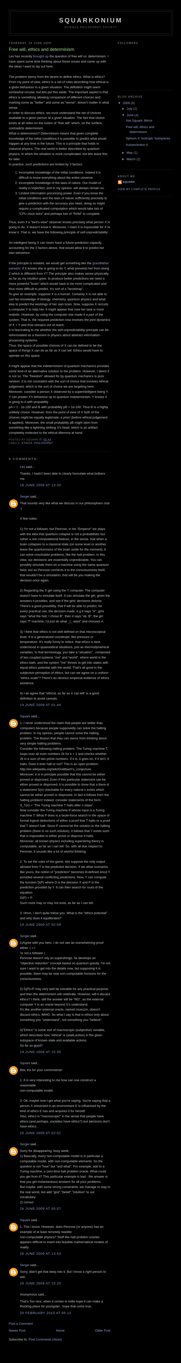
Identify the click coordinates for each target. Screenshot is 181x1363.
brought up (41, 56)
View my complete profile (139, 189)
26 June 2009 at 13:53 (40, 1253)
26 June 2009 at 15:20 (40, 1283)
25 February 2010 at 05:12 (46, 1313)
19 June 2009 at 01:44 (40, 705)
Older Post (102, 1330)
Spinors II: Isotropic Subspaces (148, 138)
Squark (25, 716)
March (131, 159)
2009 (127, 103)
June (130, 115)
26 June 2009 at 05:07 (40, 1208)
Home (60, 1330)
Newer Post (17, 1330)
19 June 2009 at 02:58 (40, 924)
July (130, 108)
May (130, 152)
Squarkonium (91, 20)
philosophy (43, 443)
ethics (27, 443)
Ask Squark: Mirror (139, 120)
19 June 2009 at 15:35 (40, 1052)
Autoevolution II (137, 145)
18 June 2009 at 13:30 (40, 485)
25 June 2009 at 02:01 (40, 1133)
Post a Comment (21, 1323)
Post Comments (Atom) (45, 1339)
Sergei (24, 496)
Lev (22, 467)
